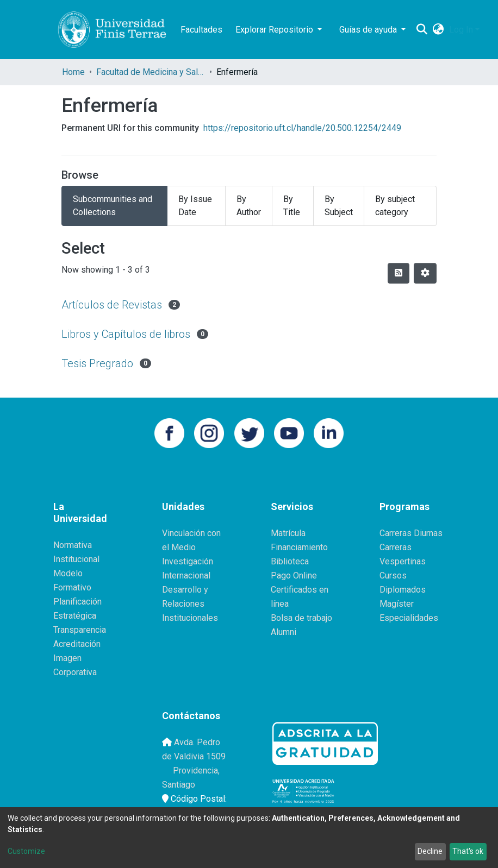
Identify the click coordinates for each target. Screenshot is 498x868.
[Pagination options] (425, 273)
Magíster (396, 604)
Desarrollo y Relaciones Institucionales (190, 603)
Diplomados (402, 589)
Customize (26, 851)
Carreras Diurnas (411, 533)
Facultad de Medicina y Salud (150, 72)
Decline (430, 851)
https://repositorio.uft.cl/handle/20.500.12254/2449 (302, 128)
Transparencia (79, 630)
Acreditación (77, 644)
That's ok (467, 851)
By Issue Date (195, 205)
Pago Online (294, 575)
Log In (461, 29)
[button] (438, 29)
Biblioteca (290, 561)
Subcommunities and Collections (112, 205)
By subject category (395, 205)
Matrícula (288, 533)
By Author (248, 205)
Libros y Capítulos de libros (125, 334)
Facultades (201, 29)
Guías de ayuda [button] (369, 29)
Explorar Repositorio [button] (275, 29)
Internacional (186, 575)
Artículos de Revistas (111, 304)
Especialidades (408, 618)
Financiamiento (299, 547)
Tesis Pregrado (97, 363)
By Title (291, 205)
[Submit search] (421, 30)
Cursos (393, 575)
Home (73, 72)
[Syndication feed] (398, 273)
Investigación (187, 561)
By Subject (339, 205)
